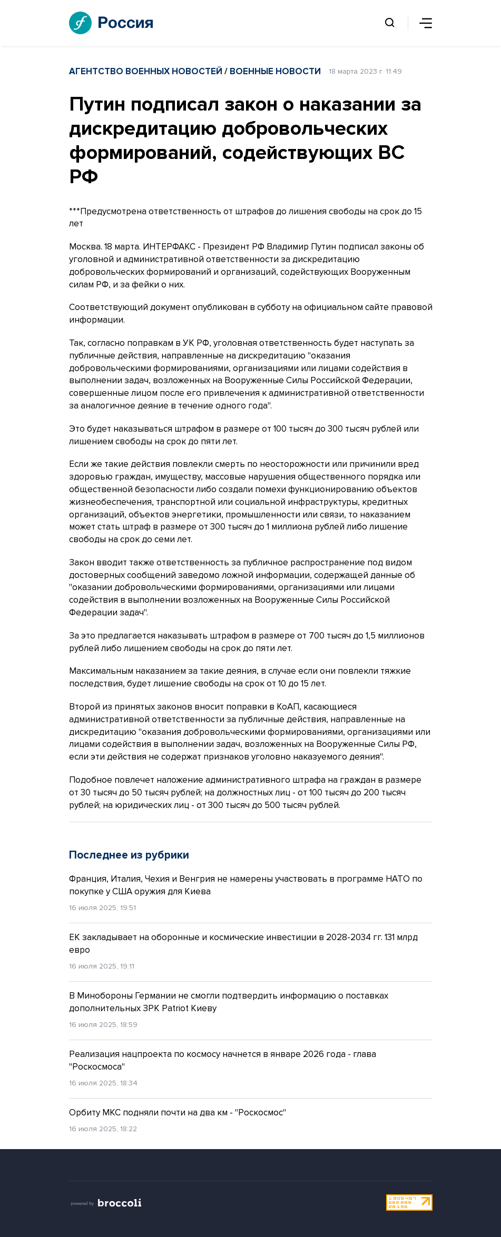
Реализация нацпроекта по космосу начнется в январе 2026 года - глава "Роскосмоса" (222, 1060)
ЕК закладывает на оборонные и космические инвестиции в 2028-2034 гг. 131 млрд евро (243, 943)
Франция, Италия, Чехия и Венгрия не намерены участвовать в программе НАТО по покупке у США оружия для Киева (246, 885)
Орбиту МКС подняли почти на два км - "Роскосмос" (177, 1112)
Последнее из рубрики (129, 855)
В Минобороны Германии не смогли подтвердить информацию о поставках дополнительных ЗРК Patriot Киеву (228, 1002)
